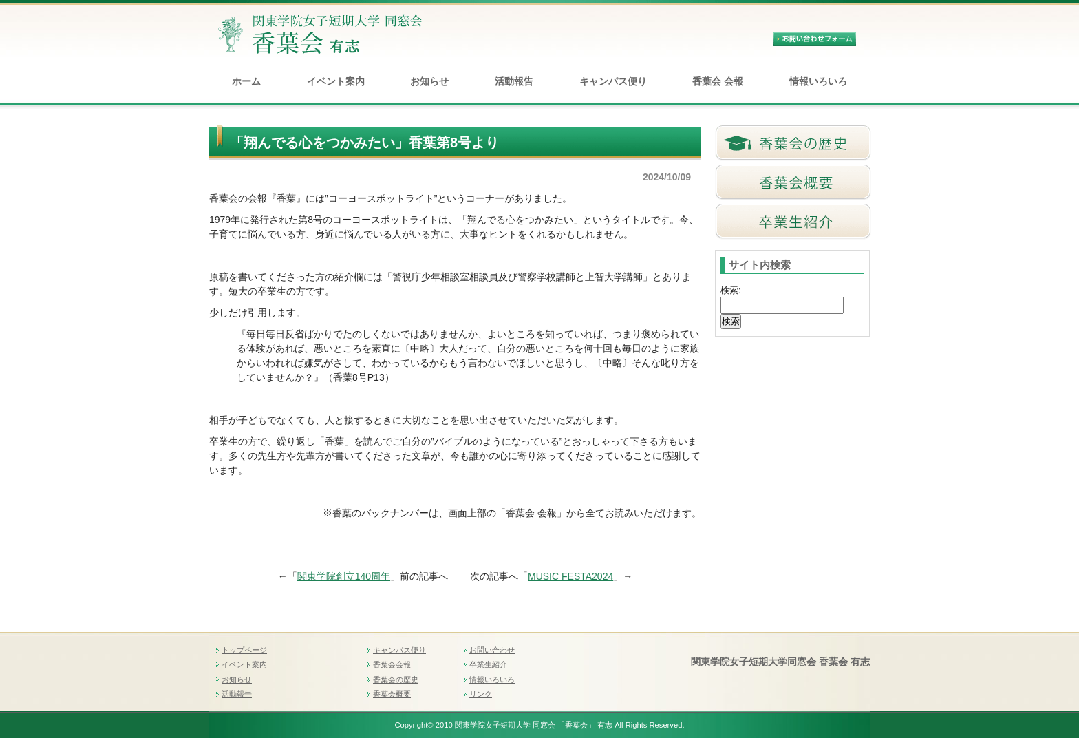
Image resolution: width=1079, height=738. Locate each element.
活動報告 (514, 81)
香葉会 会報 (717, 81)
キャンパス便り (613, 81)
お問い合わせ (492, 650)
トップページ (244, 650)
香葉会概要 (392, 694)
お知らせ (429, 81)
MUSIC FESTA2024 (570, 576)
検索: (730, 290)
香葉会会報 (392, 664)
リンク (480, 694)
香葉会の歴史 (395, 679)
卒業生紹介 (488, 664)
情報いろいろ (818, 81)
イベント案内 (336, 81)
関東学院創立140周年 (343, 576)
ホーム (246, 81)
